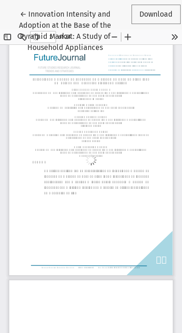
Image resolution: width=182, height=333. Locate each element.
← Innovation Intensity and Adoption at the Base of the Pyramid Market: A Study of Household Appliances (65, 30)
